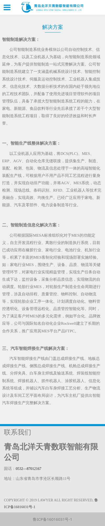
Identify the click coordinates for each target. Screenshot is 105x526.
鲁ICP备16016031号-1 (52, 519)
